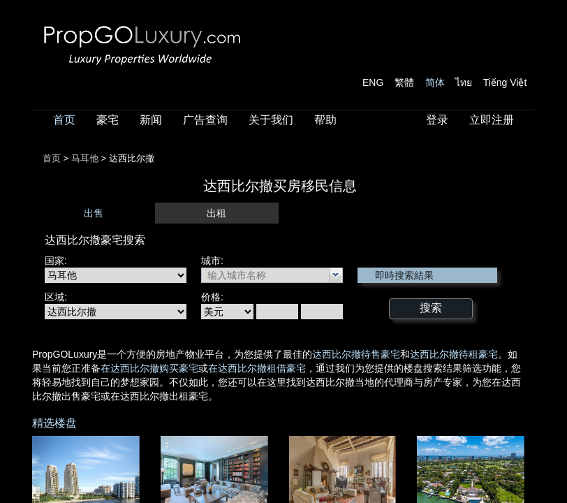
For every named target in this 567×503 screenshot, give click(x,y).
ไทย (463, 82)
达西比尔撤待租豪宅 (454, 354)
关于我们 (271, 120)
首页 (64, 120)
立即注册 (491, 120)
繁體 (404, 82)
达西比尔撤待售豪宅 (356, 354)
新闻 (151, 120)
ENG (372, 82)
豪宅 (107, 120)
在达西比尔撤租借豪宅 (257, 368)
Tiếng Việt (505, 82)
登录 (437, 120)
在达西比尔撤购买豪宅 (149, 368)
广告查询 (205, 120)
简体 (435, 82)
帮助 (325, 120)
